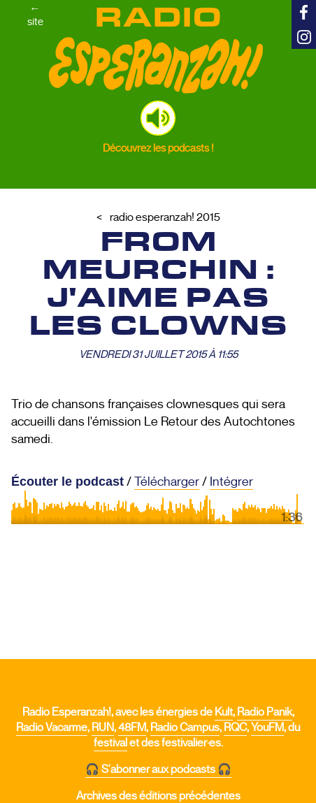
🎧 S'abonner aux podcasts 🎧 (158, 769)
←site (35, 14)
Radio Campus (185, 728)
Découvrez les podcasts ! (158, 147)
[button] (158, 118)
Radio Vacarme (51, 728)
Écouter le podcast (67, 482)
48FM (132, 728)
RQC (235, 728)
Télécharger (166, 481)
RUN (103, 728)
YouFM (267, 728)
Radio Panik (264, 712)
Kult (224, 712)
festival (110, 743)
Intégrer (231, 481)
